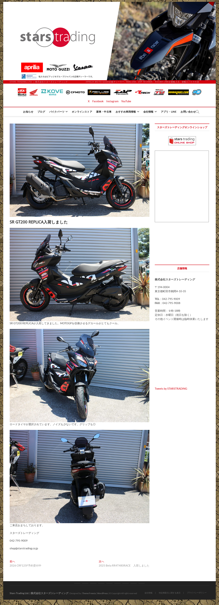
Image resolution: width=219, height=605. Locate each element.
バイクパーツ (56, 111)
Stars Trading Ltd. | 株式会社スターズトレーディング (39, 593)
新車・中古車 (103, 111)
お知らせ (28, 111)
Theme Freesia (89, 593)
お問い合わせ (188, 111)
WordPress (102, 593)
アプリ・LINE (169, 111)
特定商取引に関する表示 (170, 593)
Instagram (112, 101)
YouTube (126, 101)
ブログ (41, 111)
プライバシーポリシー (197, 592)
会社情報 (148, 111)
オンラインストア (82, 111)
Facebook (98, 101)
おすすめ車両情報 (126, 111)
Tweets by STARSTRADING (171, 388)
